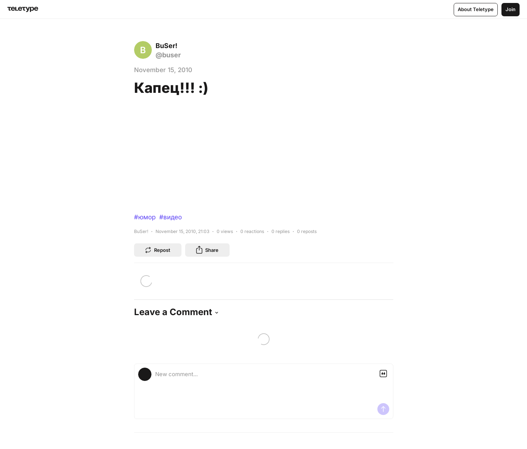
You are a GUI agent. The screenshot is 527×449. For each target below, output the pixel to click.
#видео (170, 217)
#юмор (145, 217)
